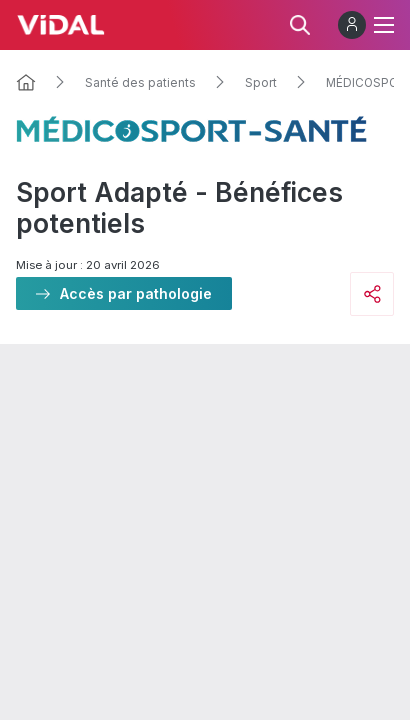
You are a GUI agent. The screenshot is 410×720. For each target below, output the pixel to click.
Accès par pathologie (136, 293)
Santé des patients (140, 83)
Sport (261, 83)
